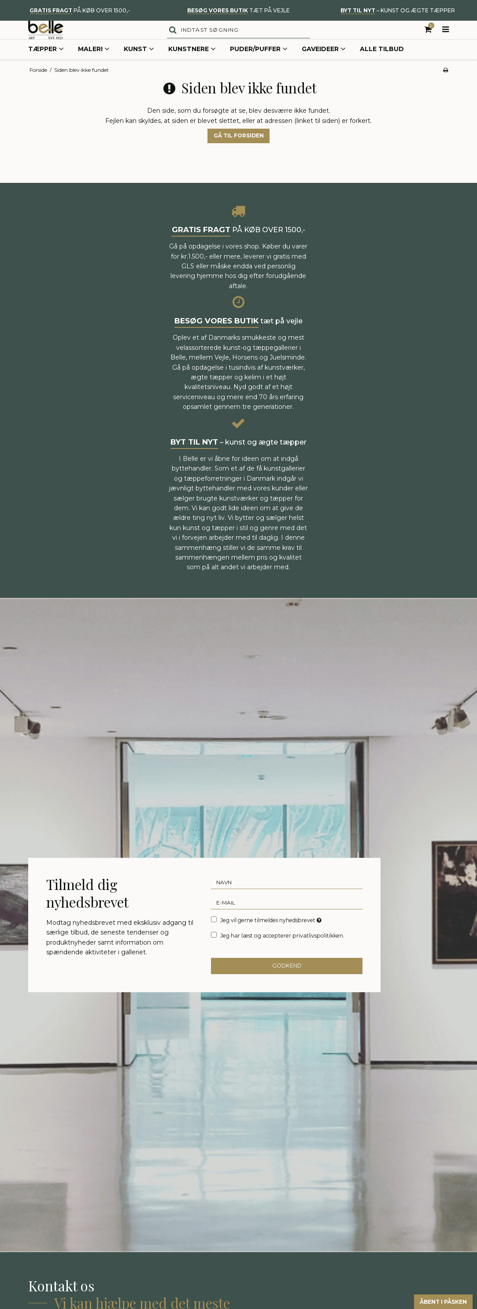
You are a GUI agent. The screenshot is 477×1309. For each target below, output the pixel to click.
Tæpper (46, 67)
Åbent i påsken (433, 1300)
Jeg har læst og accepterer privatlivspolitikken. (282, 953)
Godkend (287, 984)
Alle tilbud (382, 67)
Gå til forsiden (239, 154)
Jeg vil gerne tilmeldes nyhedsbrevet (271, 938)
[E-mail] (286, 920)
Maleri (94, 67)
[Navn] (286, 900)
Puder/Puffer (259, 67)
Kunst (139, 67)
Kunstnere (192, 67)
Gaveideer (324, 67)
